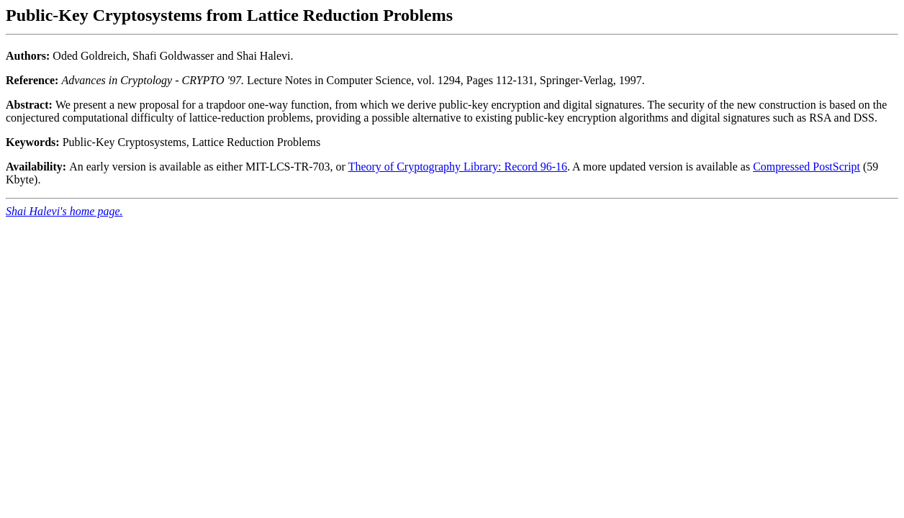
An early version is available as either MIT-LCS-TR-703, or (177, 166)
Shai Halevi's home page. (64, 211)
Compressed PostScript (806, 166)
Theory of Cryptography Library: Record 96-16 (457, 166)
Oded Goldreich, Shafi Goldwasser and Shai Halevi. (452, 77)
